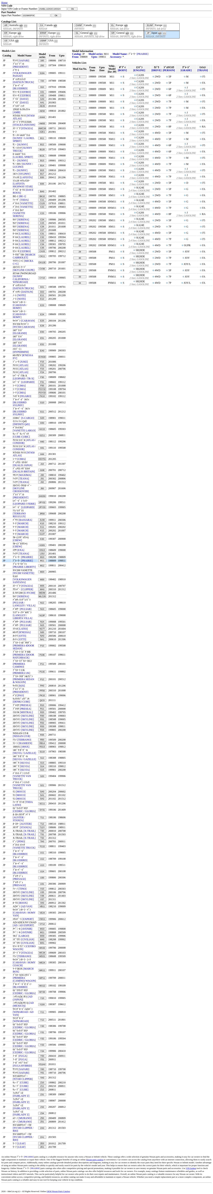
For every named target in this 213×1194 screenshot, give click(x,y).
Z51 (42, 1121)
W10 (42, 929)
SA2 (42, 798)
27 (80, 239)
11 (80, 139)
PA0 (42, 685)
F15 (42, 361)
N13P (42, 615)
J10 (42, 464)
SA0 (42, 791)
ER (5, 33)
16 (80, 170)
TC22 (42, 846)
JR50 (42, 513)
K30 (42, 539)
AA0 (42, 99)
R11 (42, 709)
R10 (42, 705)
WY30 (42, 992)
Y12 (42, 1020)
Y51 (42, 1059)
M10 (42, 557)
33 (80, 277)
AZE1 (42, 132)
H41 (42, 448)
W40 (42, 939)
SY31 (42, 810)
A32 (42, 95)
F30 (42, 377)
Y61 (42, 1073)
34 (80, 283)
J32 (42, 482)
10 (80, 133)
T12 (42, 824)
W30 (42, 936)
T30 (42, 831)
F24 (42, 372)
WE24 (42, 962)
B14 (42, 165)
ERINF (43, 33)
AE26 (42, 106)
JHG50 (42, 496)
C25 (42, 223)
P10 (42, 646)
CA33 (42, 251)
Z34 (42, 1113)
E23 (42, 305)
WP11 (42, 978)
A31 (42, 92)
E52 (42, 344)
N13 (42, 609)
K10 (42, 523)
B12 (42, 144)
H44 (42, 454)
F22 (42, 365)
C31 (42, 233)
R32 (42, 723)
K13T (42, 534)
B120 (42, 149)
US (5, 40)
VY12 (42, 924)
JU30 (42, 520)
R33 (42, 726)
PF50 (42, 690)
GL (77, 33)
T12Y (42, 827)
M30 (42, 579)
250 (42, 65)
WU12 (42, 986)
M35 (42, 586)
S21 (42, 785)
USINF (43, 40)
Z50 (42, 1118)
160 (42, 60)
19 (80, 189)
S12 (42, 758)
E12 (42, 299)
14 (80, 158)
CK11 (42, 256)
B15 (42, 170)
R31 (42, 719)
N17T (42, 629)
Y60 (42, 1069)
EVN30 (42, 357)
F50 (42, 385)
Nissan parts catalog (94, 1159)
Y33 (42, 1045)
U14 (42, 871)
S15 (42, 770)
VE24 (42, 913)
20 (80, 195)
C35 (42, 248)
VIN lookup (191, 1168)
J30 (42, 475)
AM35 (42, 123)
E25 (42, 320)
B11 (42, 138)
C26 (42, 226)
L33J (42, 553)
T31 (42, 834)
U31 (42, 884)
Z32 (42, 1101)
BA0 (42, 191)
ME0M (42, 593)
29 (80, 252)
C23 (42, 213)
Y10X (42, 1004)
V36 (42, 896)
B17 (42, 174)
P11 (42, 664)
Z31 (42, 1094)
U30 (42, 877)
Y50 (42, 1056)
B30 (42, 177)
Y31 (42, 1032)
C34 (42, 244)
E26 (42, 325)
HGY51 (42, 459)
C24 (42, 219)
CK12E (42, 262)
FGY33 (42, 392)
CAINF (79, 25)
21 (80, 202)
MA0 (42, 589)
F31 (42, 382)
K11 (42, 527)
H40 (42, 441)
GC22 (42, 429)
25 (80, 227)
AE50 (42, 111)
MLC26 (42, 596)
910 (42, 87)
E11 (42, 295)
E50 (42, 332)
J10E (42, 470)
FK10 (42, 396)
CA (41, 25)
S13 (42, 763)
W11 (42, 932)
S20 (42, 776)
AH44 (42, 117)
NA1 (42, 639)
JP (148, 33)
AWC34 (42, 128)
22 (80, 208)
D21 (42, 287)
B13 (42, 160)
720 (42, 81)
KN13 (42, 550)
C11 (42, 200)
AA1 (42, 102)
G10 (42, 402)
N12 (42, 603)
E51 (42, 338)
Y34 (42, 1051)
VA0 (42, 903)
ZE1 (42, 1147)
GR (113, 33)
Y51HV (42, 1064)
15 (80, 164)
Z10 (42, 1082)
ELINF (150, 25)
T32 (42, 838)
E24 (42, 314)
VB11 (42, 906)
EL (112, 25)
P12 (42, 679)
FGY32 (42, 389)
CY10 (42, 278)
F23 (42, 369)
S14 (42, 766)
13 (80, 152)
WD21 (42, 956)
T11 (42, 817)
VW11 (42, 919)
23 (80, 214)
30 (80, 258)
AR (5, 25)
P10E (42, 655)
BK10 (42, 196)
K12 (42, 530)
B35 (42, 184)
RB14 (42, 743)
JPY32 (42, 502)
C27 (42, 230)
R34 (42, 730)
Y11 (42, 1012)
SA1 (42, 795)
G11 (42, 412)
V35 (42, 892)
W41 (42, 943)
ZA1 (42, 1137)
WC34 (42, 952)
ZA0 (42, 1128)
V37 (42, 899)
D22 (42, 292)
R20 (42, 712)
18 (80, 183)
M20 (42, 572)
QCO (42, 700)
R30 (42, 716)
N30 (42, 632)
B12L (42, 156)
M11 (42, 560)
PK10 (42, 695)
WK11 (42, 970)
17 (80, 177)
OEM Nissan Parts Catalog (58, 1191)
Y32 (42, 1038)
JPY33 (42, 507)
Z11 (42, 1086)
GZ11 (42, 435)
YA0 (42, 1078)
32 (80, 270)
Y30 (42, 1026)
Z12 (42, 1089)
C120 (42, 203)
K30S (42, 545)
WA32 (42, 948)
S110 (42, 751)
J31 (42, 478)
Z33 (42, 1107)
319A (42, 73)
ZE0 (42, 1143)
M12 (42, 565)
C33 (42, 240)
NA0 (42, 636)
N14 (42, 621)
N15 (42, 625)
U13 (42, 865)
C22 (42, 207)
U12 (42, 859)
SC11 (42, 803)
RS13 (42, 747)
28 (80, 245)
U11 (42, 852)
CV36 (42, 269)
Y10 (42, 998)
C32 (42, 237)
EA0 (42, 350)
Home (4, 2)
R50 (42, 739)
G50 (42, 423)
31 (80, 264)
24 (80, 220)
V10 (42, 889)
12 (80, 145)
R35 (42, 735)
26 (80, 233)
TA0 (42, 841)
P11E (42, 671)
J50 (42, 488)
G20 (42, 418)
